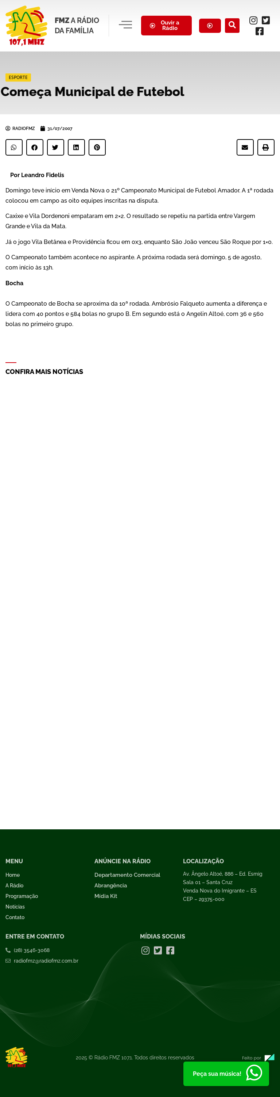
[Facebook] (259, 31)
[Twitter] (265, 20)
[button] (14, 147)
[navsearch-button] (232, 25)
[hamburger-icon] (125, 25)
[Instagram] (253, 20)
